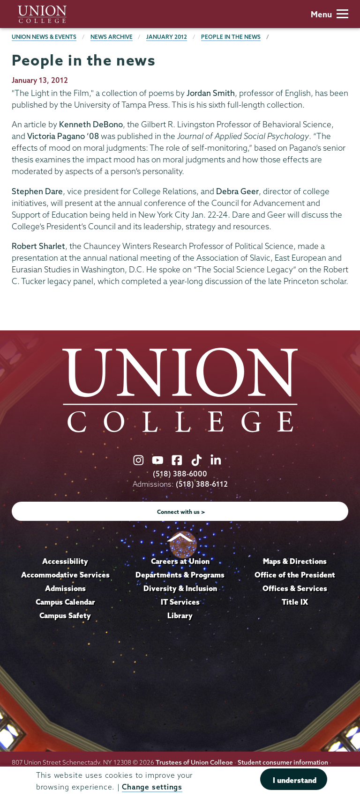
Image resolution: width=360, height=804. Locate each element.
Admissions (65, 588)
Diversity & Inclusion (180, 588)
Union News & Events (44, 36)
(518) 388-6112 (202, 484)
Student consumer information (283, 762)
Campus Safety (65, 615)
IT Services (180, 602)
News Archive (111, 36)
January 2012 (166, 36)
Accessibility (65, 561)
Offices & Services (294, 588)
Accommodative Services (65, 574)
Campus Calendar (65, 602)
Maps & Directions (295, 561)
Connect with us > (181, 511)
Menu (329, 14)
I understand (294, 780)
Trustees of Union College (194, 762)
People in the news (231, 36)
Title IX (295, 602)
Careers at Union (180, 561)
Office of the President (295, 574)
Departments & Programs (180, 574)
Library (180, 615)
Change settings (152, 786)
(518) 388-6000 (180, 473)
